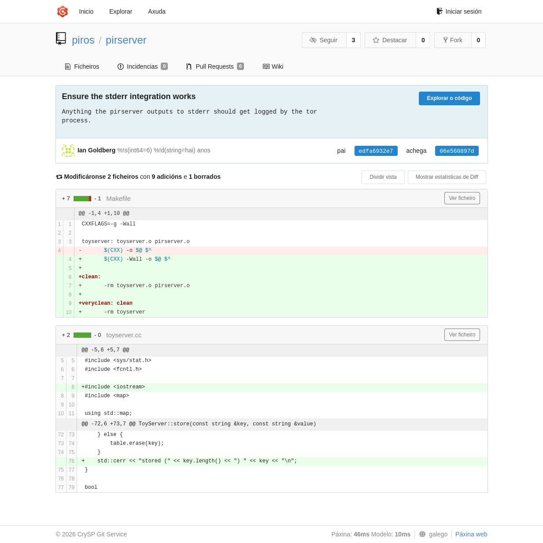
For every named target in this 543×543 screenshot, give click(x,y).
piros (83, 40)
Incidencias (143, 66)
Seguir (323, 40)
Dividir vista (382, 177)
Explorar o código (449, 98)
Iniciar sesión (459, 11)
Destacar (390, 40)
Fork (452, 40)
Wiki (272, 66)
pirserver (126, 40)
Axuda (157, 11)
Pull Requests (215, 66)
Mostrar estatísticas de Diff (447, 177)
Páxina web (471, 534)
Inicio (86, 11)
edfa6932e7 (376, 151)
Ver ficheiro (462, 198)
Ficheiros (82, 66)
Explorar (120, 11)
